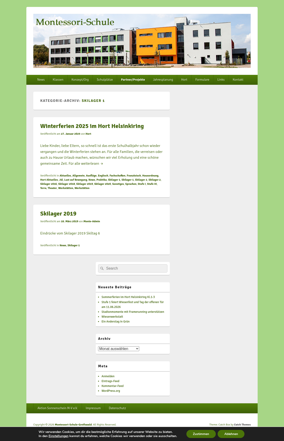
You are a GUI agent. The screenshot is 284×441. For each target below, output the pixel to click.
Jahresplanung (163, 80)
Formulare (202, 80)
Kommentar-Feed (112, 386)
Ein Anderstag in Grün (116, 321)
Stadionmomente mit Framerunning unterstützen (133, 312)
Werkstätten (65, 188)
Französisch (134, 175)
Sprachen (131, 184)
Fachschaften (118, 175)
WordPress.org (111, 391)
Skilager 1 (114, 180)
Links (221, 80)
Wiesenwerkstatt (112, 317)
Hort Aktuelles (49, 180)
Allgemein (78, 175)
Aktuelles (65, 175)
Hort (184, 80)
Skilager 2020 (102, 184)
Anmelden (108, 376)
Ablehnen (231, 434)
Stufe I (142, 184)
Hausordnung (150, 175)
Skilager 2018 (66, 184)
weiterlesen (92, 163)
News (41, 80)
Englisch (103, 175)
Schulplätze (105, 80)
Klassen (58, 80)
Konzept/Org (80, 80)
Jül (61, 180)
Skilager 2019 (84, 184)
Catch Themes (242, 424)
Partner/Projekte (133, 80)
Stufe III (152, 184)
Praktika (101, 180)
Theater (52, 188)
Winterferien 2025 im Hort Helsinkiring (92, 126)
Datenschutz (117, 408)
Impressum (93, 408)
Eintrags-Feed (110, 381)
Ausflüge (91, 175)
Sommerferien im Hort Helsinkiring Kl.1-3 (128, 297)
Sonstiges (118, 184)
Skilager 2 (141, 180)
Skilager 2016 (48, 184)
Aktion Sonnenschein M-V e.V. (57, 408)
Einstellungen (58, 436)
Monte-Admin (91, 221)
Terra (43, 188)
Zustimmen (200, 434)
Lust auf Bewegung (75, 180)
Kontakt (238, 80)
